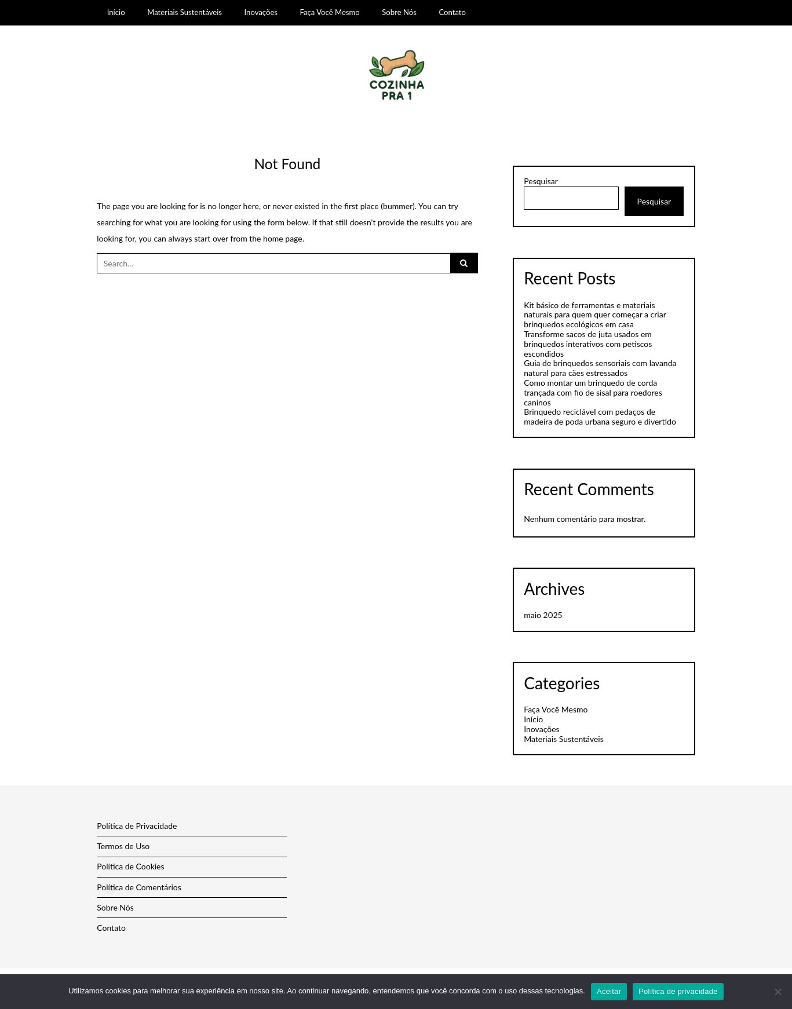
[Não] (777, 991)
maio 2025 (543, 615)
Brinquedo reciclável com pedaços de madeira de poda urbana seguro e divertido (600, 416)
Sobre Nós (399, 12)
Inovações (261, 12)
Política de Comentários (139, 887)
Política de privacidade (678, 991)
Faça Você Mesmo (330, 12)
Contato (452, 12)
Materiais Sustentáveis (184, 12)
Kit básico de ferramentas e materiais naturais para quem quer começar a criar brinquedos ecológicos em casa (595, 315)
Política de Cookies (130, 866)
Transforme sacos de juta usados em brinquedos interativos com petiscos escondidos (588, 344)
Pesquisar (541, 181)
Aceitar (609, 991)
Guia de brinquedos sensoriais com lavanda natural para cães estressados (600, 368)
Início (116, 12)
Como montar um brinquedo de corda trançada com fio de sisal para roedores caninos (593, 392)
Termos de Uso (123, 846)
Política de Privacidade (137, 826)
